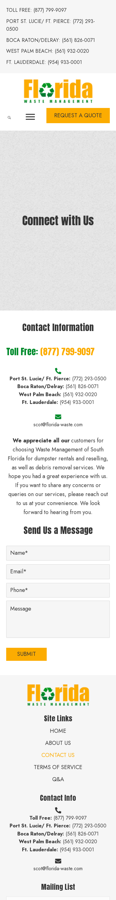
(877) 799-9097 (50, 10)
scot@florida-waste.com (58, 424)
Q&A (58, 779)
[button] (30, 117)
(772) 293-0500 (89, 378)
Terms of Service (58, 767)
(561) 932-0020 (72, 51)
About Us (58, 743)
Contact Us (58, 755)
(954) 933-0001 (65, 62)
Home (58, 731)
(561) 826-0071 (78, 40)
